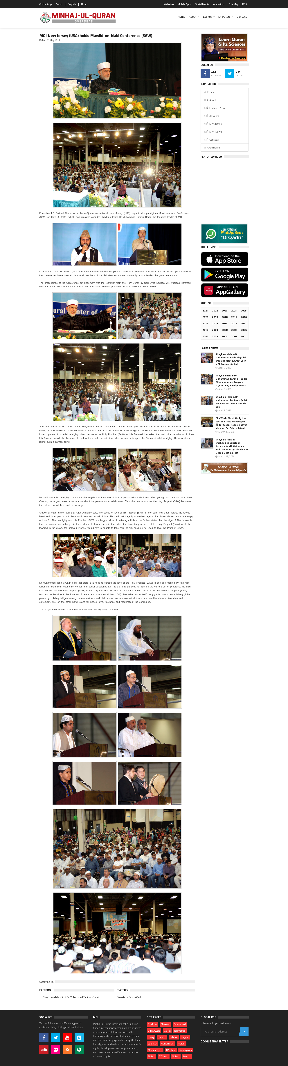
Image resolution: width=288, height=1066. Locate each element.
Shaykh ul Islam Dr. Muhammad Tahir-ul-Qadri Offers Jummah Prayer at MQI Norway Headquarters (231, 380)
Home (181, 16)
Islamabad (180, 1031)
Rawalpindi (185, 1050)
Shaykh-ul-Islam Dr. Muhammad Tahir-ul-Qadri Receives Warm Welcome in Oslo (231, 401)
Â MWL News (213, 124)
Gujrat (167, 1031)
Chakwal (165, 1024)
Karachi (162, 1037)
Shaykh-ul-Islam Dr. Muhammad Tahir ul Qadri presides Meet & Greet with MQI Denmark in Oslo (230, 359)
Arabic (59, 4)
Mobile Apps (185, 4)
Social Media (202, 4)
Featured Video (211, 157)
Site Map (234, 4)
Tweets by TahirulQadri (129, 997)
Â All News (211, 116)
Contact (242, 16)
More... (187, 1056)
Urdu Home (212, 147)
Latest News (209, 348)
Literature (224, 16)
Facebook (45, 990)
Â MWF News (213, 132)
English (72, 4)
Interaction (218, 4)
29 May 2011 (53, 40)
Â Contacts (211, 139)
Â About (210, 100)
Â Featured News (215, 108)
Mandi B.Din (167, 1043)
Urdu (84, 4)
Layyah (185, 1037)
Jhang (151, 1037)
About (193, 16)
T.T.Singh (163, 1056)
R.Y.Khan (171, 1050)
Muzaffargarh (155, 1050)
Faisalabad (180, 1024)
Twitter (122, 990)
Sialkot (151, 1056)
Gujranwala (154, 1031)
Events (207, 16)
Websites (169, 4)
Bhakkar (152, 1024)
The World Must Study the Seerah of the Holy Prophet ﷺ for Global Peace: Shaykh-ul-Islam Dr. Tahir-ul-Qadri (232, 423)
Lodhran (152, 1043)
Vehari (175, 1056)
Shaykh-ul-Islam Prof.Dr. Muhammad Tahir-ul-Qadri (71, 997)
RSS (244, 4)
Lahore (174, 1037)
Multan (181, 1043)
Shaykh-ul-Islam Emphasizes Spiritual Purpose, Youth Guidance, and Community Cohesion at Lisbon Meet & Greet (231, 446)
